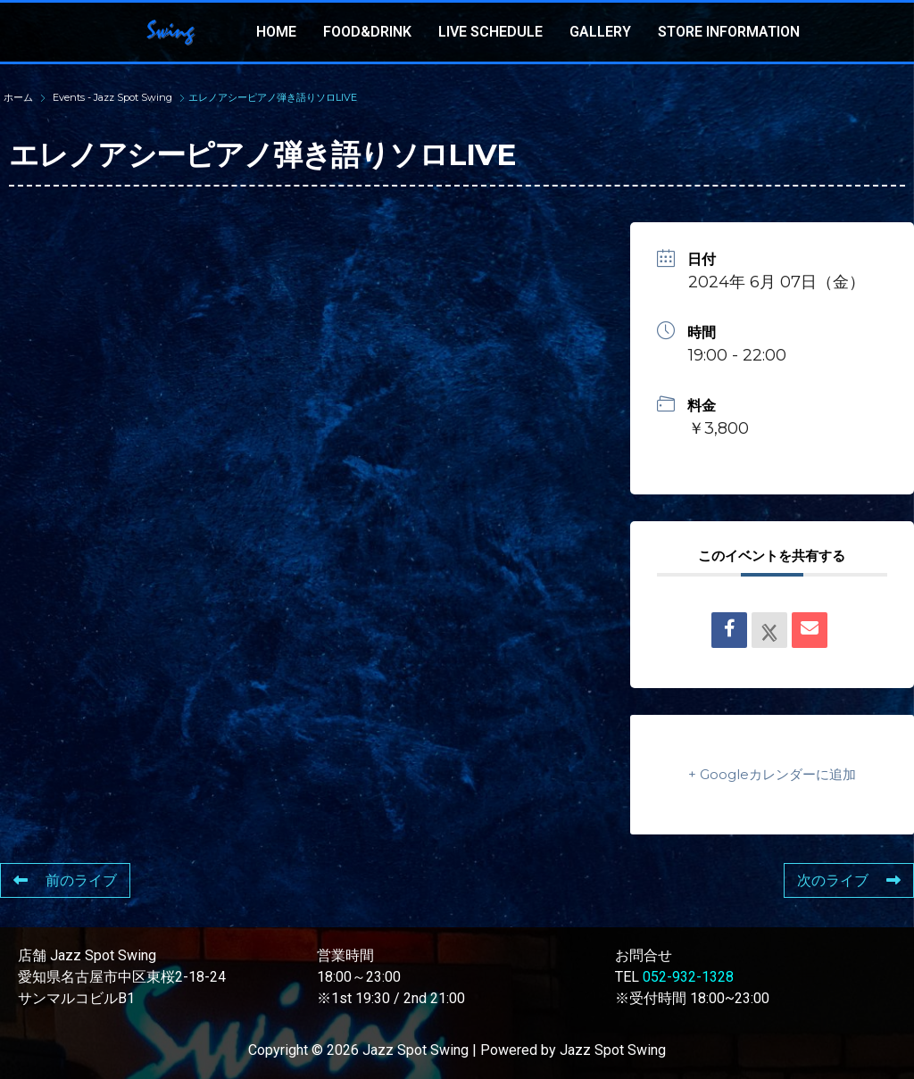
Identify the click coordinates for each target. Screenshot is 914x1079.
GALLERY (600, 31)
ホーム (20, 97)
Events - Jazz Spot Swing (112, 97)
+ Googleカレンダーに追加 (772, 774)
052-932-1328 (688, 976)
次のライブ (849, 880)
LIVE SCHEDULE (490, 31)
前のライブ (65, 880)
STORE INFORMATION (729, 31)
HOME (276, 31)
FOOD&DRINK (367, 31)
